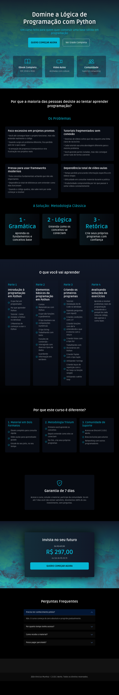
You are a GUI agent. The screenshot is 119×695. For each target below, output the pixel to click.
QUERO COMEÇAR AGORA (44, 42)
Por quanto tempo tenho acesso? (40, 626)
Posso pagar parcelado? (36, 642)
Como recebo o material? (37, 634)
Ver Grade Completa (76, 42)
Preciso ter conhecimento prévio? (40, 612)
